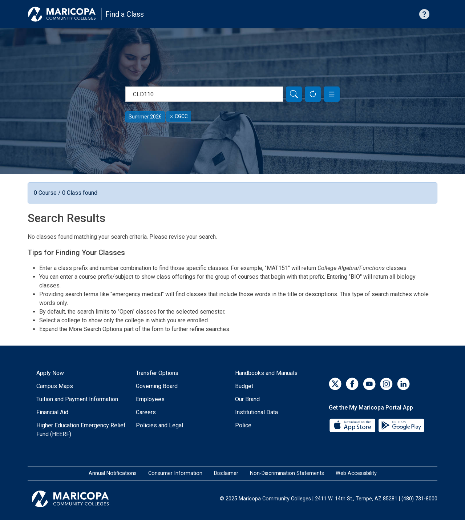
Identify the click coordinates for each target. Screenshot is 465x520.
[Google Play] (401, 425)
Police (243, 425)
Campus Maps (54, 386)
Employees (150, 399)
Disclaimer (226, 473)
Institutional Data (256, 412)
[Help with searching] (424, 14)
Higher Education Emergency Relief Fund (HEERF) (81, 430)
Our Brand (247, 399)
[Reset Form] (313, 94)
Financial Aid (52, 412)
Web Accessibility (356, 473)
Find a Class (124, 14)
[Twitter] (335, 384)
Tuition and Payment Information (77, 399)
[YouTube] (369, 384)
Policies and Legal (159, 425)
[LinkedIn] (403, 384)
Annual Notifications (113, 473)
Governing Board (157, 386)
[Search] (294, 94)
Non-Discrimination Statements (287, 473)
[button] (332, 94)
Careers (146, 412)
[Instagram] (386, 384)
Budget (244, 386)
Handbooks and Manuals (266, 373)
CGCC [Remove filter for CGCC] (179, 116)
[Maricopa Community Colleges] (79, 498)
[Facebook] (352, 384)
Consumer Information (175, 473)
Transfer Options (157, 373)
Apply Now (50, 373)
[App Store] (353, 425)
